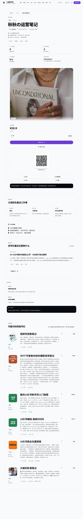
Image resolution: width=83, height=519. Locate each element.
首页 (21, 2)
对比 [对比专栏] (67, 2)
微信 (25, 180)
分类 (31, 2)
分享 (25, 176)
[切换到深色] (71, 2)
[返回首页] (11, 13)
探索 (47, 2)
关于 (50, 2)
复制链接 (57, 176)
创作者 (39, 2)
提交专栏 (77, 2)
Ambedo (14, 29)
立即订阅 (41, 142)
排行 (28, 2)
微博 (57, 180)
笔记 (18, 12)
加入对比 (41, 146)
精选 (24, 2)
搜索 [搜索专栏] (60, 2)
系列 (35, 2)
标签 (43, 2)
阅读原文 (14, 271)
